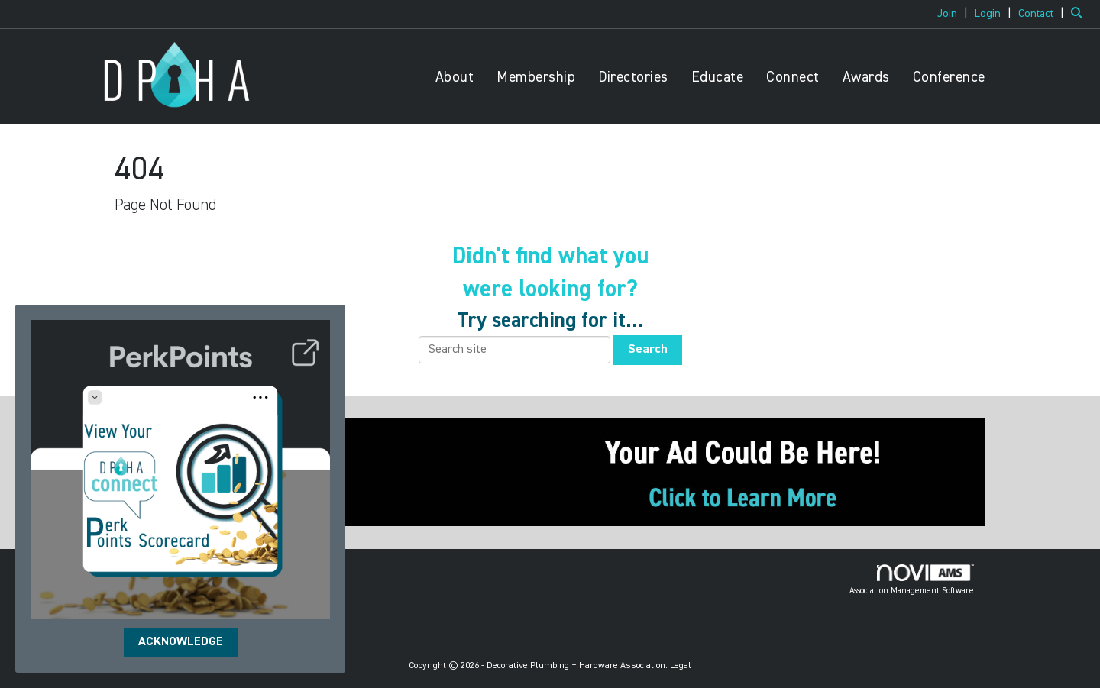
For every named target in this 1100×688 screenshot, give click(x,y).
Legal (680, 665)
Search (648, 350)
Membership (536, 77)
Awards (866, 77)
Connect (793, 77)
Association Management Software (911, 579)
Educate (717, 77)
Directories (633, 77)
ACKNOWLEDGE (180, 642)
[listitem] (954, 14)
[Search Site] (1080, 14)
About (454, 77)
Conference (949, 77)
